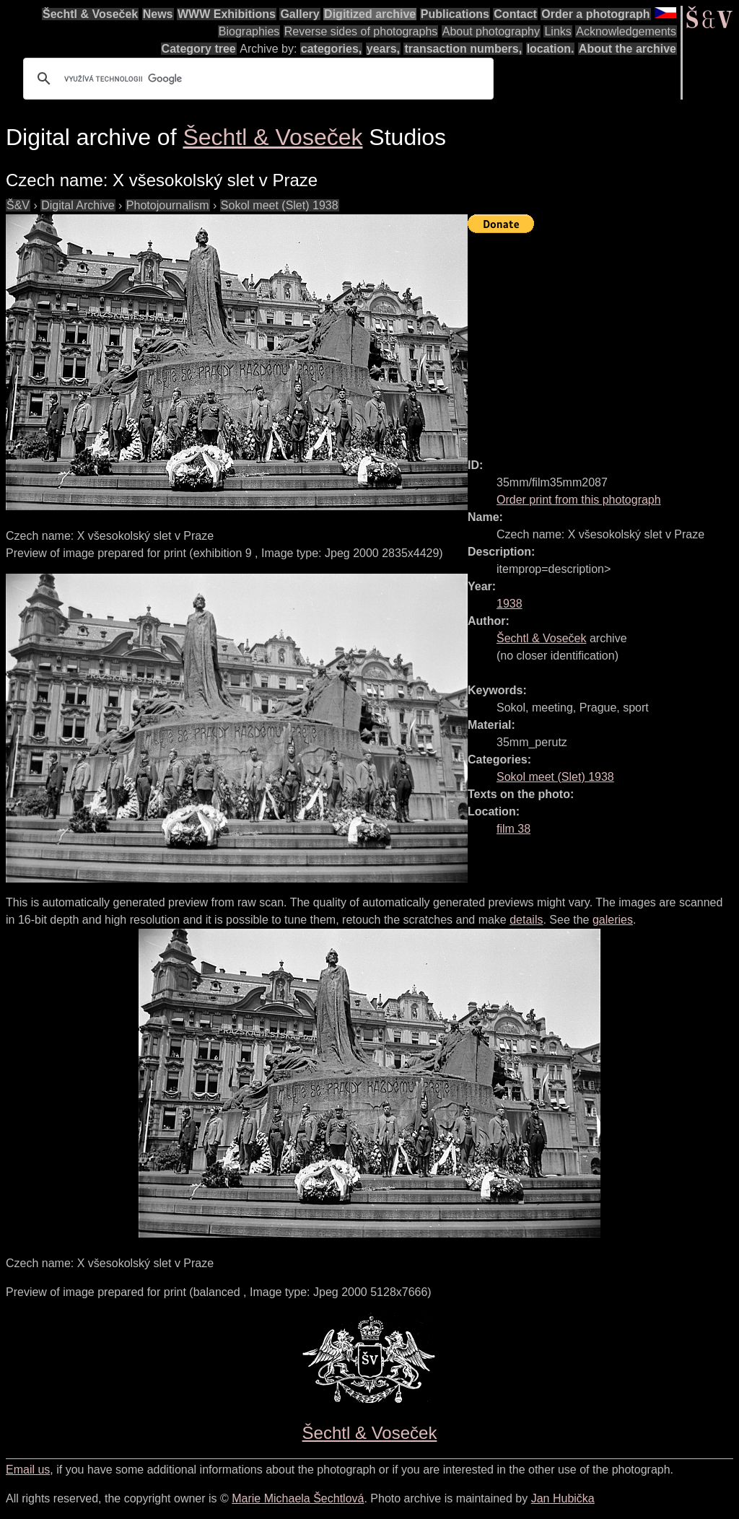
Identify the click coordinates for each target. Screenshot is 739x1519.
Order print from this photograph (579, 500)
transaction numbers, (463, 49)
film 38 (513, 829)
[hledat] (256, 78)
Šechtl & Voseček (90, 14)
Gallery (299, 14)
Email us (28, 1469)
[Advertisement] (603, 339)
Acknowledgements (626, 31)
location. (550, 49)
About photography (491, 31)
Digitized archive (370, 14)
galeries (612, 920)
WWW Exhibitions (227, 14)
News (158, 14)
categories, (331, 49)
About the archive (627, 49)
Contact (515, 14)
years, (383, 49)
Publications (455, 14)
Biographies (249, 31)
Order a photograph (595, 14)
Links (557, 31)
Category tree (199, 49)
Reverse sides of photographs (361, 31)
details (526, 920)
